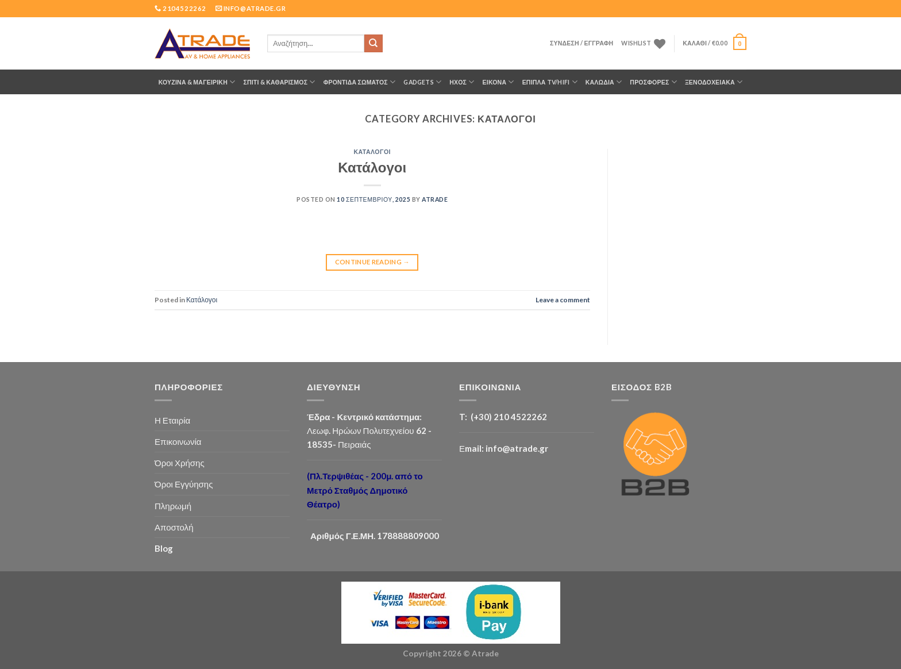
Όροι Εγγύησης (184, 484)
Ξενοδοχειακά (713, 81)
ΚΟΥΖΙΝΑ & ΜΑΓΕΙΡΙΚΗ (197, 81)
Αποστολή (174, 527)
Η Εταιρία (172, 420)
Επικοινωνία (178, 441)
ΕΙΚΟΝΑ (498, 81)
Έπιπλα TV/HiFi (549, 81)
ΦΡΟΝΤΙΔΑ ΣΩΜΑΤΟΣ (360, 81)
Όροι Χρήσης (180, 462)
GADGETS (422, 81)
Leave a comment (563, 299)
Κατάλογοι (372, 151)
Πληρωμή (173, 506)
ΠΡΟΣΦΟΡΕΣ (653, 81)
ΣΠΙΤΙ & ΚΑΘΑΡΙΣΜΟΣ (279, 81)
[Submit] (373, 43)
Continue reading (372, 262)
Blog (164, 548)
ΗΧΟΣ (461, 81)
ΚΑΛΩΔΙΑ (604, 81)
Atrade (435, 199)
